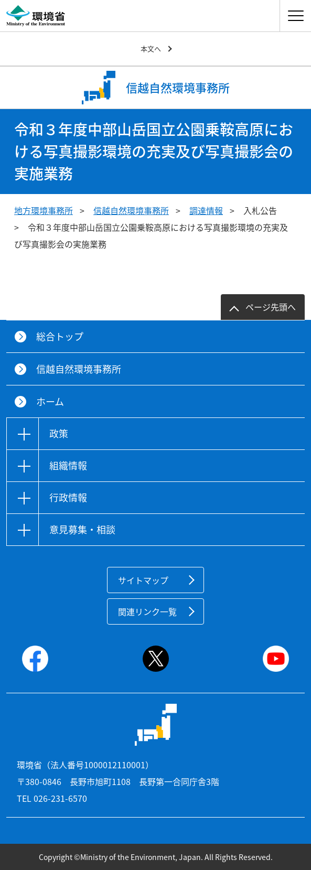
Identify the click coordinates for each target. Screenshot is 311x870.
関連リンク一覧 (147, 611)
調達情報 (206, 210)
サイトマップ (143, 580)
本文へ (151, 48)
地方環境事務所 (43, 210)
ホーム (50, 401)
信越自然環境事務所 (131, 210)
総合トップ (59, 336)
